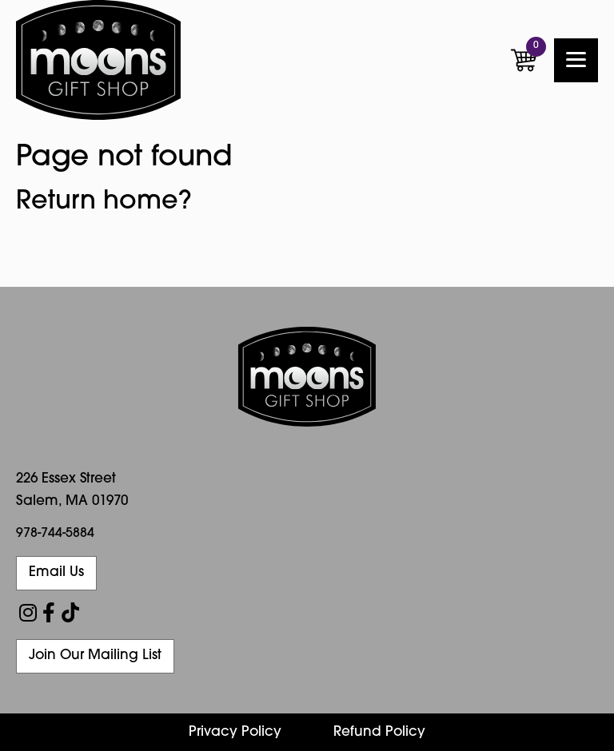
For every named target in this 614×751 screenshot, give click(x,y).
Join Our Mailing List (95, 655)
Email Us (56, 572)
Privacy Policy (235, 732)
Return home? (104, 202)
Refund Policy (379, 732)
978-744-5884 (55, 533)
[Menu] (576, 60)
